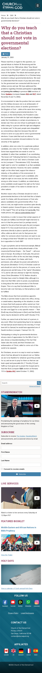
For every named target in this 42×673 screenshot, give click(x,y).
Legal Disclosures (27, 613)
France (28, 652)
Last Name (5, 461)
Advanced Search (34, 386)
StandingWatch (31, 436)
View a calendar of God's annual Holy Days (16, 588)
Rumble (20, 603)
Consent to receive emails (14, 469)
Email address (6, 444)
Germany (21, 652)
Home (3, 15)
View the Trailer (6, 555)
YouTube (12, 603)
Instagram (37, 603)
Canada (6, 652)
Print (5, 54)
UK (13, 652)
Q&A (11, 15)
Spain (35, 652)
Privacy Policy (13, 613)
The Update (21, 436)
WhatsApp (28, 603)
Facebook (5, 603)
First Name (5, 452)
